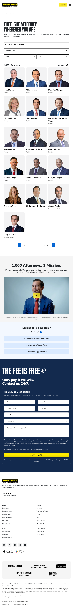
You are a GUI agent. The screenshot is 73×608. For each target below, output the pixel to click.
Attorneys (11, 13)
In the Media (40, 520)
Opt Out (5, 534)
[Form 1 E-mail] (36, 414)
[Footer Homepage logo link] (36, 481)
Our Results (6, 514)
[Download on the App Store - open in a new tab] (8, 551)
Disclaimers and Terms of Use (20, 604)
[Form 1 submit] (36, 455)
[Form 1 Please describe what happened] (36, 431)
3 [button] (31, 245)
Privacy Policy (5, 604)
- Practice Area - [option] (10, 51)
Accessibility (40, 528)
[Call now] (63, 5)
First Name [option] (61, 65)
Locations (5, 508)
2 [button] (27, 245)
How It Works (7, 517)
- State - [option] (7, 57)
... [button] (35, 245)
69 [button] (43, 245)
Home (5, 13)
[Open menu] (70, 5)
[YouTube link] (15, 545)
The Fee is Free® (42, 511)
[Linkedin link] (25, 545)
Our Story (39, 508)
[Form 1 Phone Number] (19, 408)
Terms (27, 449)
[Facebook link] (9, 545)
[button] (67, 51)
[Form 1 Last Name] (53, 402)
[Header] (9, 5)
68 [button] (39, 245)
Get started (35, 332)
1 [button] (24, 245)
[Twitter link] (4, 545)
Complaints (6, 531)
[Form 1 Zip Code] (53, 408)
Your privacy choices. (11, 597)
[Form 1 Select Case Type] (36, 421)
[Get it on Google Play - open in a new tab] (21, 551)
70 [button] (48, 245)
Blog (38, 514)
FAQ (38, 517)
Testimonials (40, 523)
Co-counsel (40, 534)
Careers (5, 520)
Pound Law (40, 531)
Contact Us (6, 523)
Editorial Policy (7, 537)
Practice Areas (7, 511)
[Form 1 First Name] (19, 402)
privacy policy (44, 449)
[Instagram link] (20, 545)
